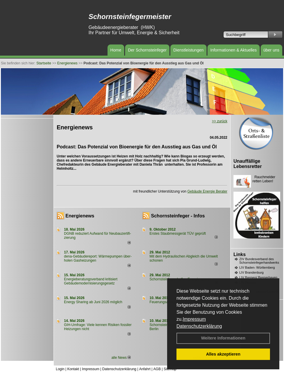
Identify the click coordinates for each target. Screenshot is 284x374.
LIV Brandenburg (251, 272)
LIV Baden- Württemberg (257, 267)
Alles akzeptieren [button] (223, 354)
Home (115, 50)
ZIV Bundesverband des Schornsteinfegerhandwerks (259, 260)
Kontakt (73, 369)
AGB (157, 369)
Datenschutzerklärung (199, 326)
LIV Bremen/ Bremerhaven (258, 277)
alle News (120, 358)
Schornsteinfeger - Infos (178, 215)
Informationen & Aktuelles (233, 50)
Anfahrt (144, 369)
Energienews (79, 215)
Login (60, 369)
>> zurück (219, 121)
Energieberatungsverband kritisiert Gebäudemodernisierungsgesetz (90, 281)
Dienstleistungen (188, 50)
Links (239, 254)
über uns (271, 50)
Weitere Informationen (223, 338)
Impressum (194, 319)
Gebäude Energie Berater (207, 191)
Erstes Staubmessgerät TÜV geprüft (178, 233)
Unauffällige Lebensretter (247, 164)
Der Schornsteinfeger (147, 50)
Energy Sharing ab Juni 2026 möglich (93, 302)
